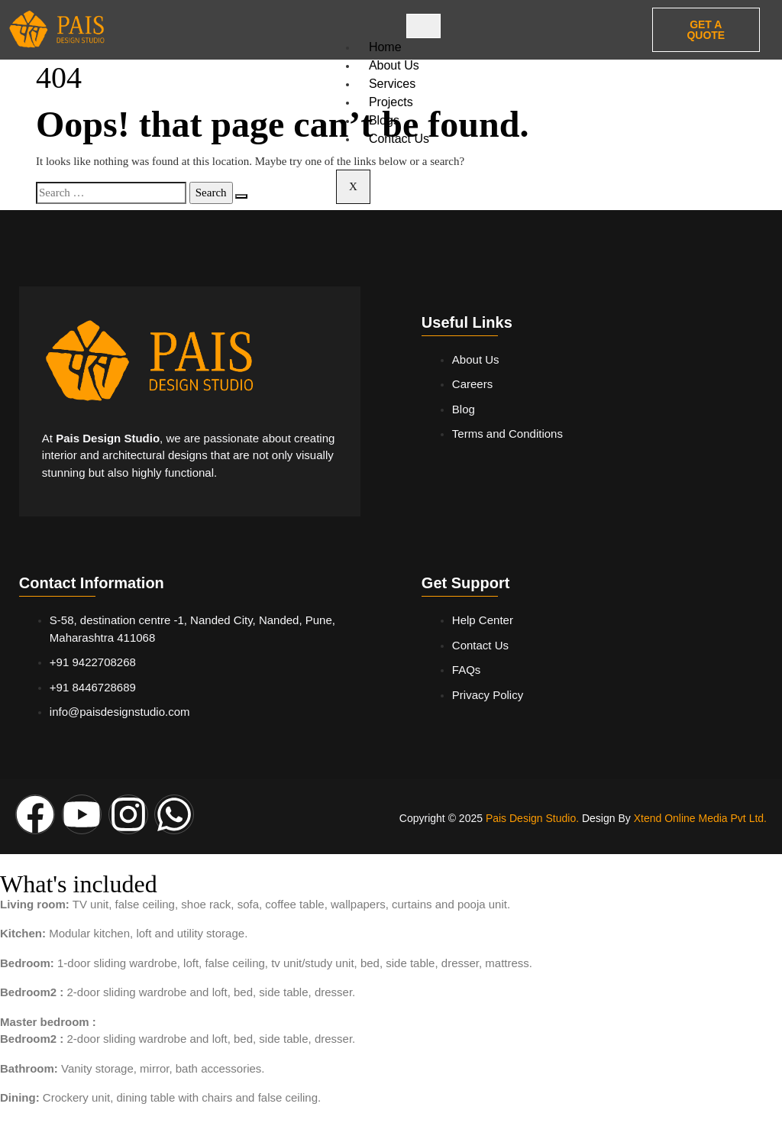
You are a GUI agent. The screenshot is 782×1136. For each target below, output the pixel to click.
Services (392, 83)
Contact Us (399, 138)
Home (385, 46)
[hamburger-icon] (423, 26)
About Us (394, 65)
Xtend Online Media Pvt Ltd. (700, 818)
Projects (391, 101)
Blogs (384, 120)
